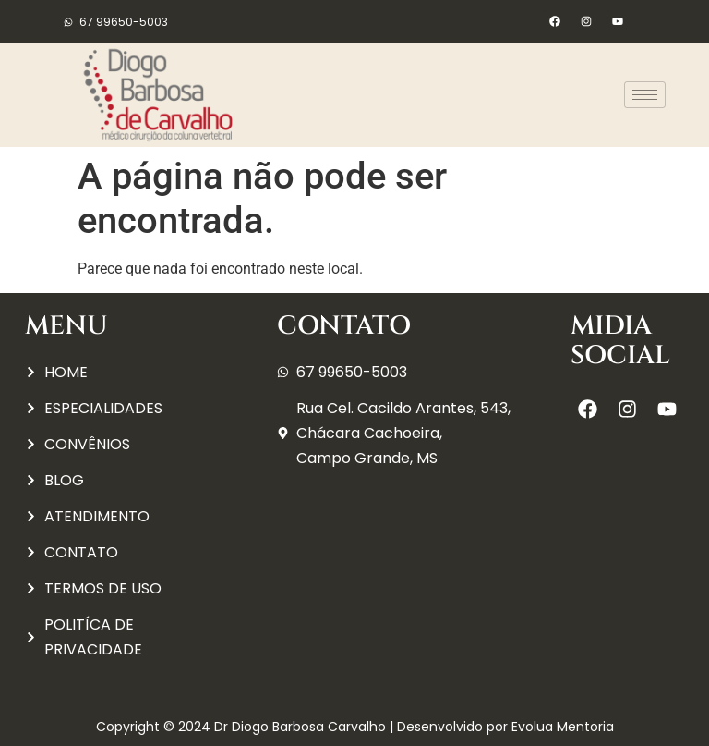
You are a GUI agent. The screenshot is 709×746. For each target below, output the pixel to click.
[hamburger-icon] (645, 94)
